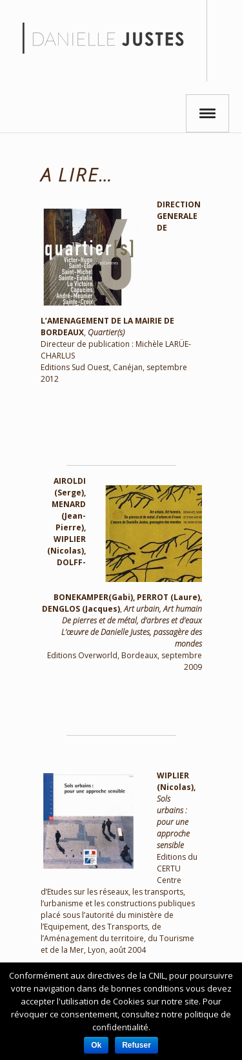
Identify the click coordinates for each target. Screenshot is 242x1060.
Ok (96, 1045)
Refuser (136, 1045)
